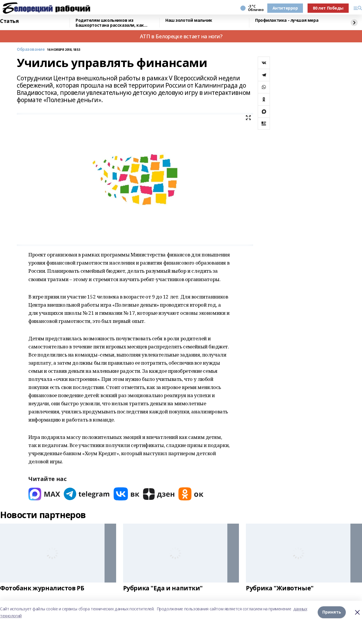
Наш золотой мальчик (188, 20)
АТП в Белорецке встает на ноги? (181, 36)
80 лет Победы (328, 8)
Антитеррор (285, 8)
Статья (9, 21)
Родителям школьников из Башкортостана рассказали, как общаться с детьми (110, 23)
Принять (331, 612)
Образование (31, 49)
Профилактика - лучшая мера (286, 20)
